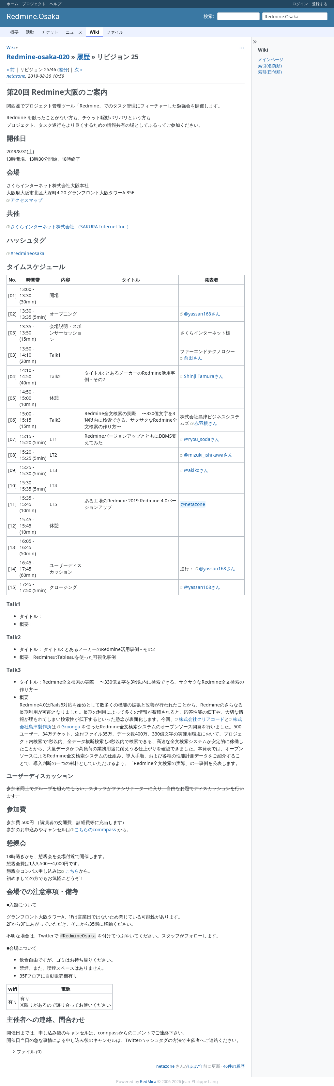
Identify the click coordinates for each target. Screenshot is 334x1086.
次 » (78, 69)
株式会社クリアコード (201, 719)
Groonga (70, 726)
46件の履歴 (234, 1066)
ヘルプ (55, 4)
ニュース (74, 32)
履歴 (83, 56)
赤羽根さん (205, 423)
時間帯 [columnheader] (33, 280)
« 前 (11, 69)
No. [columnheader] (12, 280)
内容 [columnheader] (65, 280)
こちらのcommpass (95, 829)
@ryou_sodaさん (202, 439)
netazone (16, 76)
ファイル (114, 32)
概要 (14, 32)
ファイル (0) (26, 1051)
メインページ (270, 59)
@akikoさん (196, 470)
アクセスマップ (26, 200)
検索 (208, 16)
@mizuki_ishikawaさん (208, 455)
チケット (49, 32)
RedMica (148, 1081)
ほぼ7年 (195, 1066)
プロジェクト (34, 4)
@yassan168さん (202, 314)
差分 (63, 69)
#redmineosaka (27, 253)
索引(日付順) (270, 72)
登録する (319, 4)
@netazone (193, 504)
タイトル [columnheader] (131, 280)
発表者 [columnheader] (211, 280)
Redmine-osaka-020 (38, 56)
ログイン (300, 4)
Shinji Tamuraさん (203, 376)
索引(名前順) (270, 66)
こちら (72, 871)
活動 (30, 32)
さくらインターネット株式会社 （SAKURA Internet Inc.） (70, 226)
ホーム (12, 4)
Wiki (94, 32)
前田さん (193, 358)
